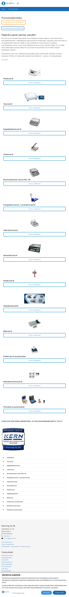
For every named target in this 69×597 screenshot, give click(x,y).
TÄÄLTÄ (59, 421)
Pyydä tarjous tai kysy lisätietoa (13, 22)
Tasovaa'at (10, 461)
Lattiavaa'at (10, 469)
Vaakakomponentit (12, 493)
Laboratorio (4, 568)
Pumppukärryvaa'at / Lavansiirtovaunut (18, 477)
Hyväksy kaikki (59, 592)
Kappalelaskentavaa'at (13, 465)
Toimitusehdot (5, 546)
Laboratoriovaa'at (12, 481)
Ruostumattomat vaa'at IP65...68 (16, 473)
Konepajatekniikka (6, 557)
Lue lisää (4, 59)
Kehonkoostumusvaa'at (13, 505)
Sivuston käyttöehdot (8, 544)
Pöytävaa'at (10, 457)
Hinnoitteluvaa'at (12, 485)
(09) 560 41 (7, 536)
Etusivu (3, 9)
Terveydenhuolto (6, 571)
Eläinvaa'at (10, 497)
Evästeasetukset (25, 546)
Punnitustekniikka (13, 9)
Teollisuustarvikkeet (7, 555)
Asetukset (46, 592)
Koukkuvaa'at (11, 489)
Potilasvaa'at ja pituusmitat (15, 501)
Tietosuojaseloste (7, 542)
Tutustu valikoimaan (34, 82)
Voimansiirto (4, 560)
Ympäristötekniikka (6, 564)
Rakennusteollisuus (6, 562)
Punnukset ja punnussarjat (14, 510)
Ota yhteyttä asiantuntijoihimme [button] (13, 28)
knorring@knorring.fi (10, 538)
